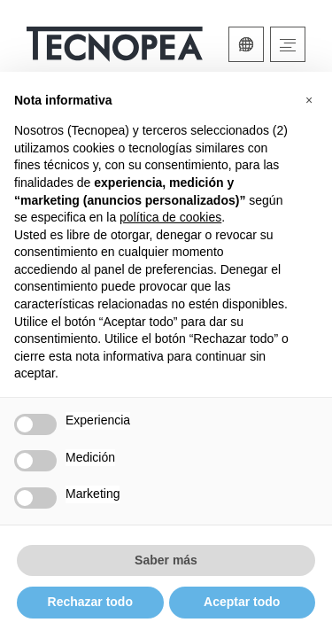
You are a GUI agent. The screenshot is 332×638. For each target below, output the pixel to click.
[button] (309, 100)
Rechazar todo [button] (90, 602)
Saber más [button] (166, 560)
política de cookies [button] (170, 217)
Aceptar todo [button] (242, 602)
